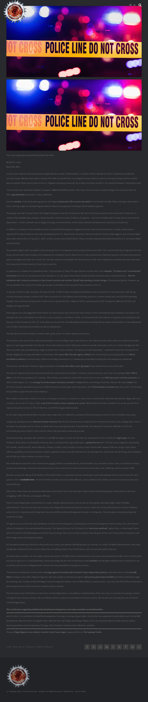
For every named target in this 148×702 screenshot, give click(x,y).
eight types (122, 438)
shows (130, 382)
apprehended (18, 194)
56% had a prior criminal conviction (121, 377)
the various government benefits (99, 577)
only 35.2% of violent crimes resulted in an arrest (63, 403)
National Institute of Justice (45, 421)
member (17, 201)
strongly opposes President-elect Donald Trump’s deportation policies (75, 572)
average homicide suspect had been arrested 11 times (57, 382)
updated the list (93, 442)
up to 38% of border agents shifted (75, 354)
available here (27, 479)
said (54, 190)
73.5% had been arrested (103, 387)
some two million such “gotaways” (75, 366)
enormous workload (98, 528)
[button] (140, 5)
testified (93, 560)
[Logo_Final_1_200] (18, 665)
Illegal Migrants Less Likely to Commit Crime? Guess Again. (41, 632)
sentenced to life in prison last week (73, 201)
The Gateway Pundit (92, 632)
